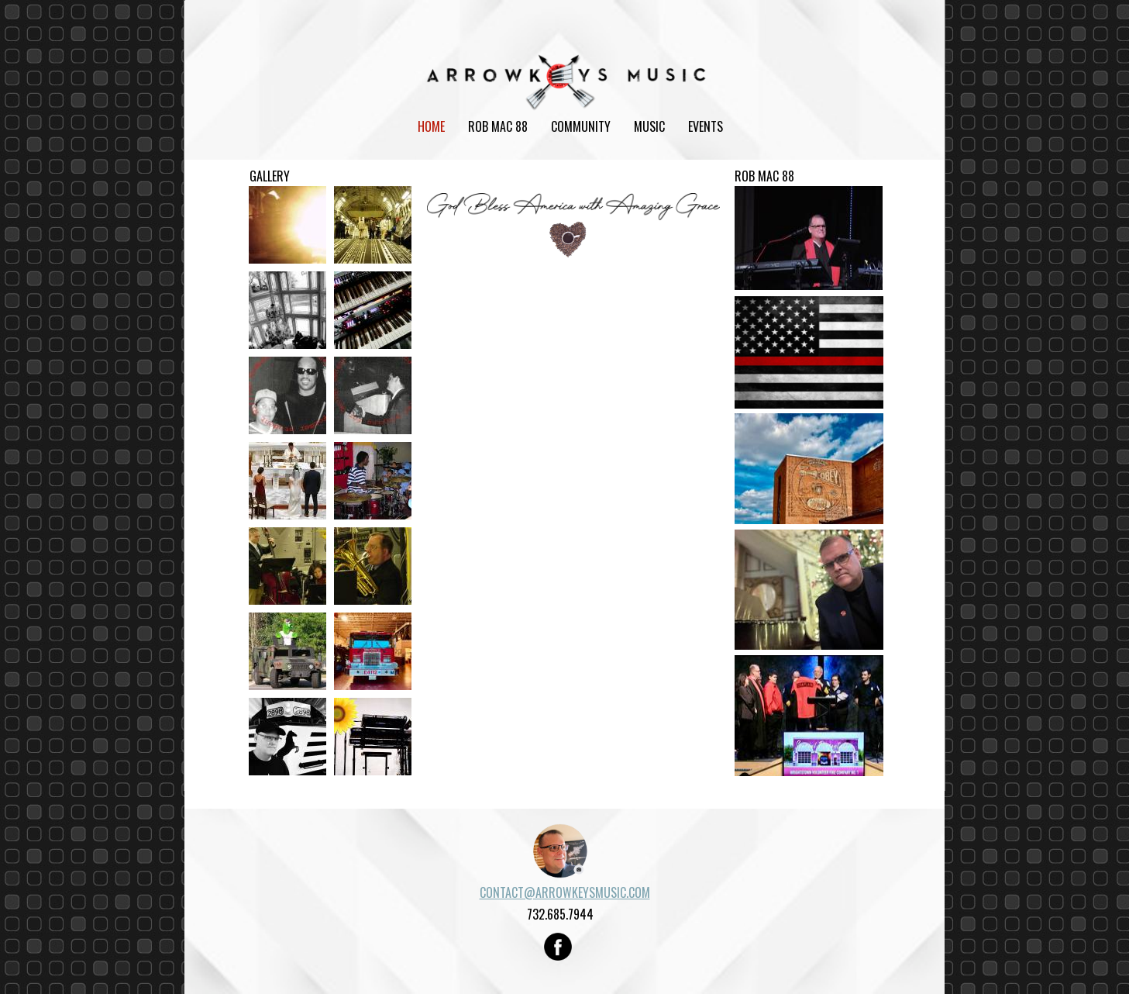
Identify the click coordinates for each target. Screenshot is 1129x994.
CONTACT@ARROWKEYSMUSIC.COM (565, 892)
